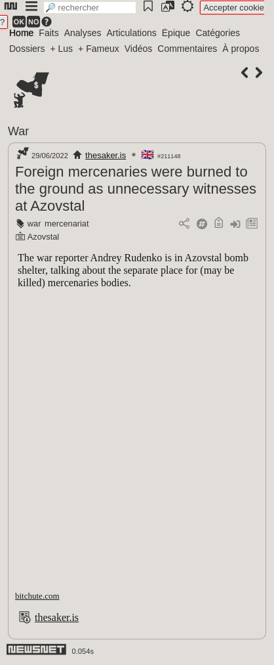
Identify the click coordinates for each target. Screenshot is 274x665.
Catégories (217, 33)
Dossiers (27, 48)
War (18, 131)
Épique (176, 33)
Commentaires (187, 48)
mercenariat (67, 223)
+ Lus (61, 48)
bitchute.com (37, 596)
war (34, 223)
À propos (240, 48)
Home (21, 33)
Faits (48, 33)
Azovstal (43, 237)
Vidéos (139, 48)
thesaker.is (105, 155)
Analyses (83, 33)
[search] (89, 7)
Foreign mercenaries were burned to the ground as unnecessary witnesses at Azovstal (135, 188)
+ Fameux (98, 48)
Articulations (132, 33)
